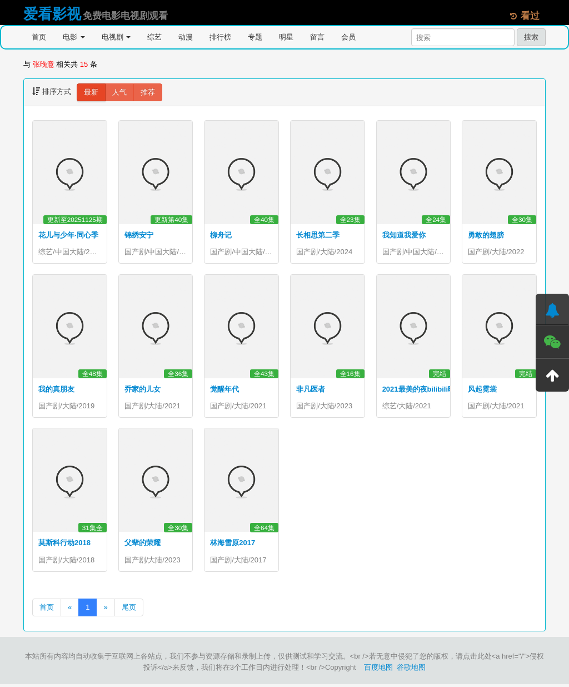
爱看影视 (52, 14)
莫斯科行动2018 (64, 545)
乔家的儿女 (142, 390)
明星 (286, 37)
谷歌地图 (411, 670)
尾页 (129, 610)
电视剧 (116, 37)
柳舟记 (221, 235)
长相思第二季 (318, 235)
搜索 (531, 37)
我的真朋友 (56, 390)
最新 (91, 92)
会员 (348, 37)
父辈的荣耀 (142, 545)
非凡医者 (310, 390)
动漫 (185, 37)
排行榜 (220, 37)
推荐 (148, 92)
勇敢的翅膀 (486, 235)
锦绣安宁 (138, 235)
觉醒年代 (224, 390)
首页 (39, 37)
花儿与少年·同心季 (68, 235)
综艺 (154, 37)
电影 (74, 37)
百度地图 (378, 670)
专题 (255, 37)
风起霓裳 (482, 390)
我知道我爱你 (404, 235)
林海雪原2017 (232, 545)
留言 (317, 37)
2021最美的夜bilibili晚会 (422, 390)
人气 (119, 92)
